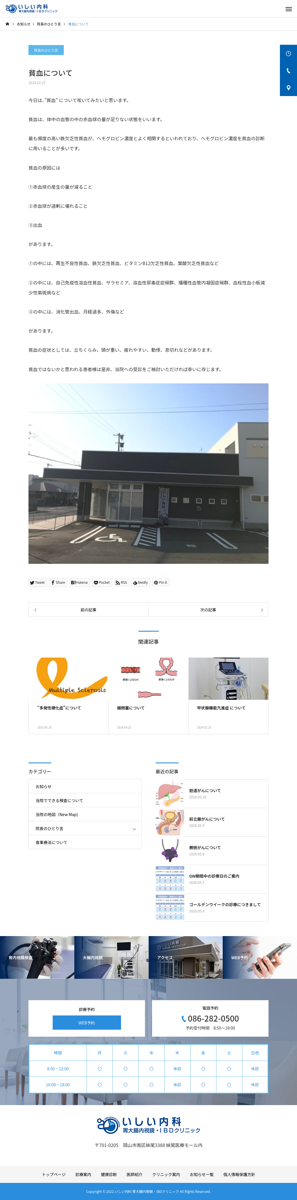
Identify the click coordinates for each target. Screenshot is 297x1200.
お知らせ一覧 (202, 1174)
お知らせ (44, 786)
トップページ (54, 1174)
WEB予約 (87, 1022)
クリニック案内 (166, 1174)
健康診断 (109, 1174)
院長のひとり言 (46, 50)
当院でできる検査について (59, 800)
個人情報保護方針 (239, 1174)
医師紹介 (135, 1174)
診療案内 (83, 1174)
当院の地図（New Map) (57, 814)
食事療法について (51, 842)
